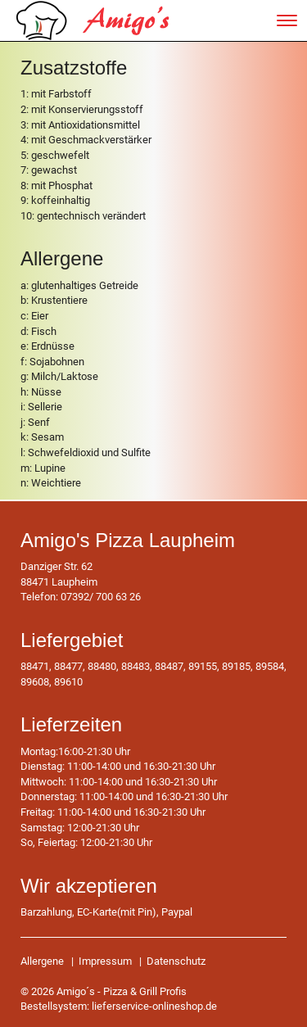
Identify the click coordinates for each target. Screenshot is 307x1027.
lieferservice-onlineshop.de (154, 1006)
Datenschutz (176, 961)
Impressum (105, 961)
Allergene (42, 961)
